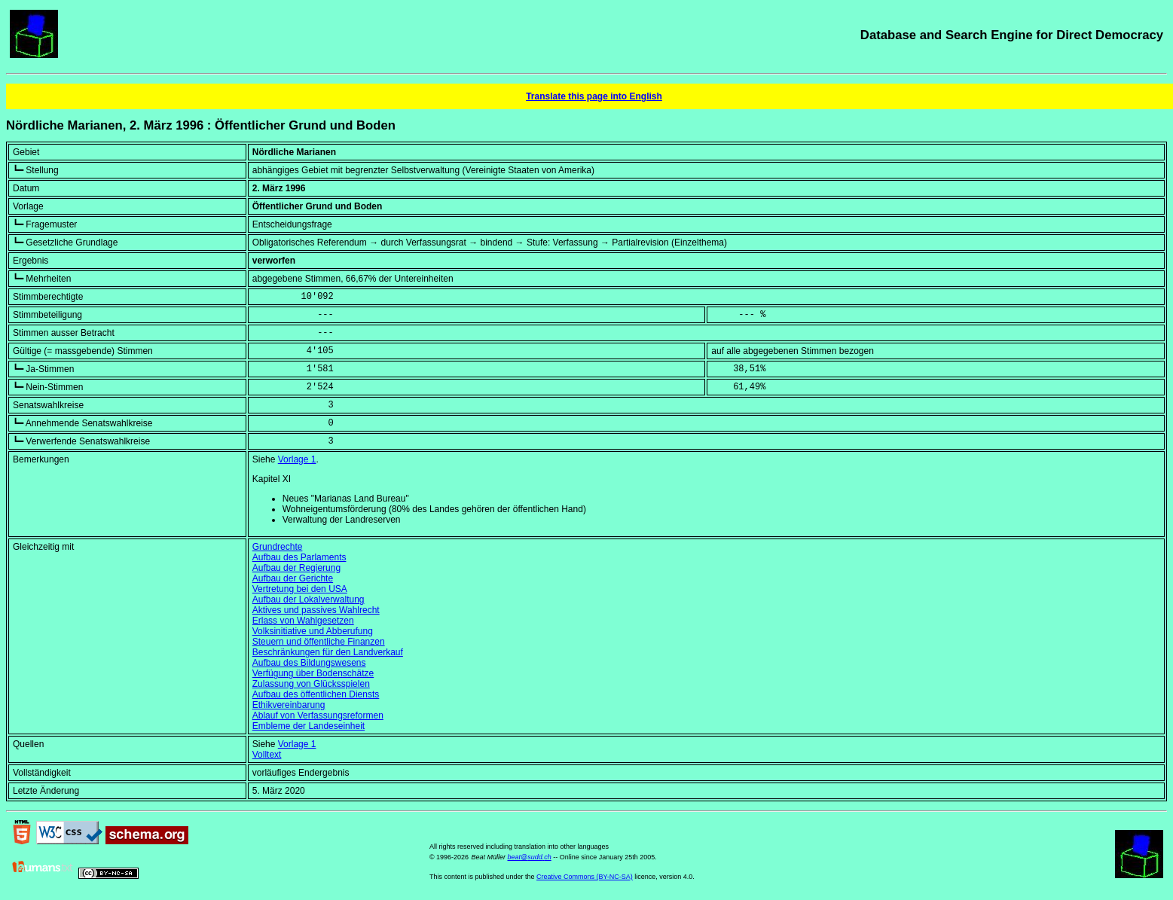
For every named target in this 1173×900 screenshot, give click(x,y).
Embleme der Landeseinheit (308, 726)
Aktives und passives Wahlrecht (316, 610)
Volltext (267, 754)
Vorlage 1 (297, 459)
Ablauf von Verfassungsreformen (317, 715)
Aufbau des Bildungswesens (309, 662)
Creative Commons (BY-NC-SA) (584, 876)
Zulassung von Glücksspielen (311, 684)
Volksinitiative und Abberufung (312, 631)
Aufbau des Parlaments (299, 557)
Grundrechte (277, 547)
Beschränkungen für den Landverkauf (327, 652)
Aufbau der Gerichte (292, 578)
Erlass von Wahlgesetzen (303, 620)
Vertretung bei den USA (299, 589)
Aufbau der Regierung (296, 568)
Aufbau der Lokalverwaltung (308, 599)
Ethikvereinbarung (288, 705)
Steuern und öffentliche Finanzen (318, 641)
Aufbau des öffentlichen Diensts (316, 694)
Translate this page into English (594, 96)
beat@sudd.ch (529, 857)
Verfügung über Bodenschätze (313, 673)
